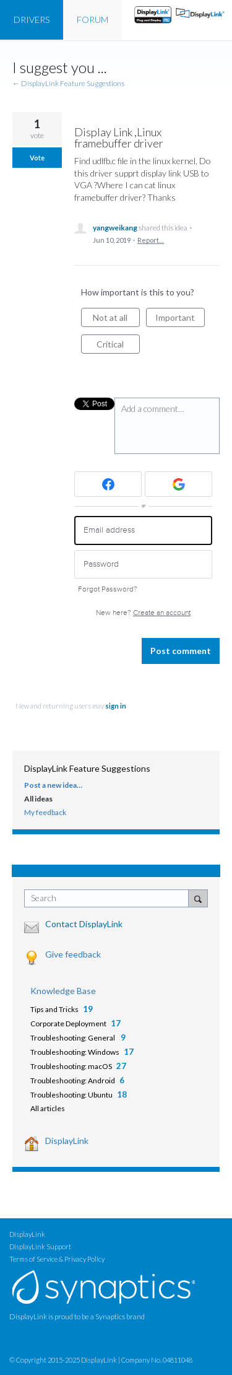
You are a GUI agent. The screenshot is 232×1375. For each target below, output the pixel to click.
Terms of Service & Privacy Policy (57, 1259)
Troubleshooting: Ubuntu (71, 1094)
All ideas (38, 798)
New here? (143, 613)
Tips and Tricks (54, 1009)
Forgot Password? (107, 589)
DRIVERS (31, 19)
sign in (115, 706)
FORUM (92, 19)
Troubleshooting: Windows (74, 1052)
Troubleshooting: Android (72, 1080)
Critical (118, 346)
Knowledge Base (63, 990)
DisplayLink (66, 1140)
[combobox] (109, 898)
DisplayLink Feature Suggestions (87, 768)
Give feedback (73, 954)
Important (180, 319)
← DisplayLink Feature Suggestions (68, 83)
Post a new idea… (53, 785)
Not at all (116, 319)
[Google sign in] (178, 484)
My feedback (45, 812)
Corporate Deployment (68, 1023)
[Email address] (143, 530)
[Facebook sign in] (108, 484)
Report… (150, 240)
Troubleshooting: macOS (71, 1066)
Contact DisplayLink (83, 924)
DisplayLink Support (40, 1246)
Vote (37, 158)
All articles (47, 1108)
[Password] (143, 564)
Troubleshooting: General (73, 1037)
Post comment (180, 650)
